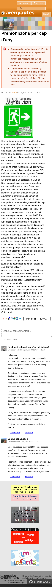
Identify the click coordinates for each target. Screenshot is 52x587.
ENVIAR (44, 319)
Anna (14, 92)
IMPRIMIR (31, 319)
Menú (46, 14)
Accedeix (23, 3)
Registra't (38, 3)
